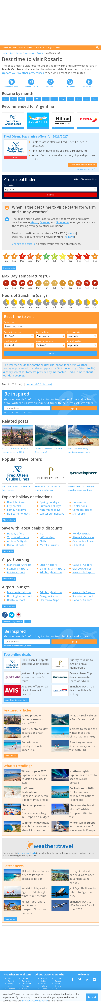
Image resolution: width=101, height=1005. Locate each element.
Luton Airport (48, 568)
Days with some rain (44, 345)
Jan (5, 99)
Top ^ (27, 625)
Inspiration (39, 47)
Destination (9, 189)
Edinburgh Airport (51, 576)
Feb (13, 99)
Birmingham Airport (52, 572)
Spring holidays (49, 506)
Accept (92, 997)
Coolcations (79, 509)
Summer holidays (50, 509)
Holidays (44, 982)
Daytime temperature (13, 336)
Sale (15, 161)
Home (4, 53)
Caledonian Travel (83, 545)
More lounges (9, 610)
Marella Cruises (49, 549)
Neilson (44, 545)
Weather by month (11, 86)
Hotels (43, 987)
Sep (70, 99)
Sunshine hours (42, 336)
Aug (62, 99)
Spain (57, 987)
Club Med (78, 549)
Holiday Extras (81, 537)
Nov (86, 99)
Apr (29, 99)
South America (16, 53)
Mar (21, 99)
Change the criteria (24, 247)
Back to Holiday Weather (12, 625)
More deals (8, 555)
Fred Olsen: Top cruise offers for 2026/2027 (36, 140)
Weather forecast (31, 86)
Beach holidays (16, 506)
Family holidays (16, 513)
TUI (42, 537)
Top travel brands (18, 541)
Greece (58, 985)
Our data (25, 982)
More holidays (9, 523)
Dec (94, 99)
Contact (11, 985)
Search (59, 47)
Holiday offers (15, 537)
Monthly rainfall (10, 345)
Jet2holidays (47, 541)
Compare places (82, 513)
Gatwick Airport (82, 568)
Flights (43, 985)
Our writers (27, 985)
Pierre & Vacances (83, 541)
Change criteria (9, 272)
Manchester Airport (19, 568)
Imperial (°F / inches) (39, 388)
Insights (50, 47)
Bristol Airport (16, 576)
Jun (46, 99)
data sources (16, 379)
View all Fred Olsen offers (87, 173)
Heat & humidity (74, 345)
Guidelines (26, 987)
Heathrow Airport (51, 604)
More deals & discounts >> (16, 704)
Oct (78, 99)
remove (71, 237)
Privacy (10, 987)
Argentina (29, 53)
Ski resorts (79, 517)
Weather (7, 47)
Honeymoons (80, 506)
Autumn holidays (50, 513)
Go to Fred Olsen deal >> (82, 168)
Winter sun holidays (52, 517)
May (37, 99)
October (45, 226)
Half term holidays (18, 517)
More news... (10, 922)
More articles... (11, 759)
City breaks (14, 509)
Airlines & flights (17, 545)
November (62, 226)
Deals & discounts (89, 86)
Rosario (40, 53)
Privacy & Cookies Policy (35, 1000)
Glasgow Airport (82, 572)
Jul (54, 99)
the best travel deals (27, 857)
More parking (9, 582)
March (34, 226)
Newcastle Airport (83, 576)
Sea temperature (74, 336)
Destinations (19, 47)
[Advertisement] (51, 23)
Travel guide (70, 86)
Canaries (58, 982)
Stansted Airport (17, 572)
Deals (29, 47)
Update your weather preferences (23, 73)
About (10, 982)
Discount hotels (16, 549)
